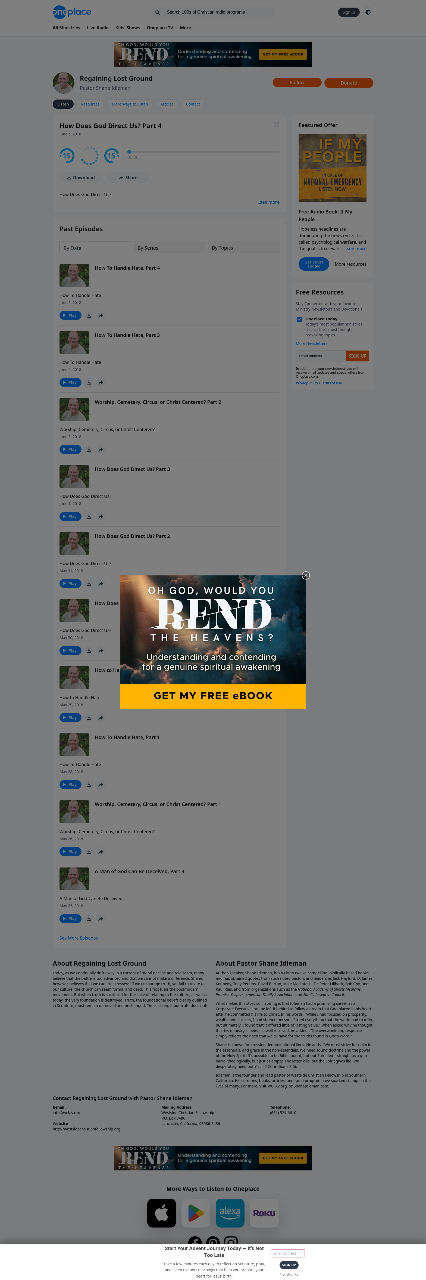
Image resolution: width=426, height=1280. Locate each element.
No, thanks (289, 1274)
